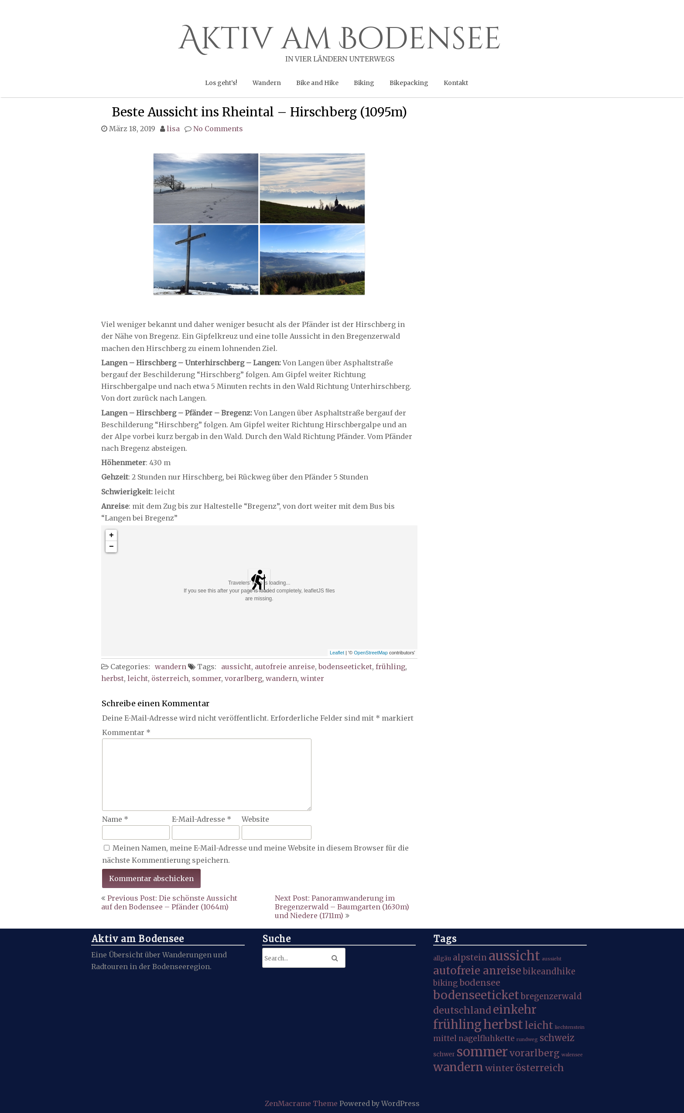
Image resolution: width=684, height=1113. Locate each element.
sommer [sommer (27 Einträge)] (482, 1052)
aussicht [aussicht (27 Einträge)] (514, 956)
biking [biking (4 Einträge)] (445, 983)
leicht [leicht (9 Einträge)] (539, 1025)
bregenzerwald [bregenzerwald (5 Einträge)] (551, 996)
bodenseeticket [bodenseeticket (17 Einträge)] (476, 995)
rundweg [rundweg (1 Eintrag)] (527, 1039)
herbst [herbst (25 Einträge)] (503, 1024)
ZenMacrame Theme (302, 1103)
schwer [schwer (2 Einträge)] (444, 1054)
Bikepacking (409, 83)
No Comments (218, 128)
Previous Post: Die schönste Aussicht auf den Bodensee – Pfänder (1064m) (169, 902)
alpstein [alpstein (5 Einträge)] (470, 958)
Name (115, 819)
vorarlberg (243, 678)
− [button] (111, 546)
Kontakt (456, 83)
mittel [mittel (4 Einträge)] (445, 1038)
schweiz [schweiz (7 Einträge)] (557, 1038)
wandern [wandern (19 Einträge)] (458, 1067)
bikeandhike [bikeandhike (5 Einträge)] (549, 972)
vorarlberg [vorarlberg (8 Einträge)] (535, 1053)
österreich (169, 678)
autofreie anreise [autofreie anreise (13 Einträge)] (477, 970)
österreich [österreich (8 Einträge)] (540, 1068)
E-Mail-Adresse (201, 819)
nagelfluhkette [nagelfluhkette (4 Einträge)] (486, 1038)
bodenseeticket (345, 666)
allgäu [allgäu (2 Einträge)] (442, 958)
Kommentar (126, 732)
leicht (137, 678)
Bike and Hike (317, 83)
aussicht (236, 666)
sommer (206, 678)
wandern (170, 666)
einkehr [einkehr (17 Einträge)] (515, 1009)
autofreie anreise (285, 666)
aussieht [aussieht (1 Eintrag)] (551, 959)
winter (312, 678)
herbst (112, 678)
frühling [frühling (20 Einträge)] (457, 1024)
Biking (364, 83)
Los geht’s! (221, 83)
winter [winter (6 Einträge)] (499, 1068)
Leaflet (337, 652)
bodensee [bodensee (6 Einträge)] (479, 982)
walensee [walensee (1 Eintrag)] (572, 1055)
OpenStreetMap (371, 652)
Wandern (267, 83)
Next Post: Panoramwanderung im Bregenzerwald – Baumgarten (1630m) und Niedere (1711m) (342, 907)
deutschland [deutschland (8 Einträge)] (462, 1010)
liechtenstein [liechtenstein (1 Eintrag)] (570, 1027)
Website (255, 819)
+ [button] (111, 535)
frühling (390, 666)
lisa (173, 128)
